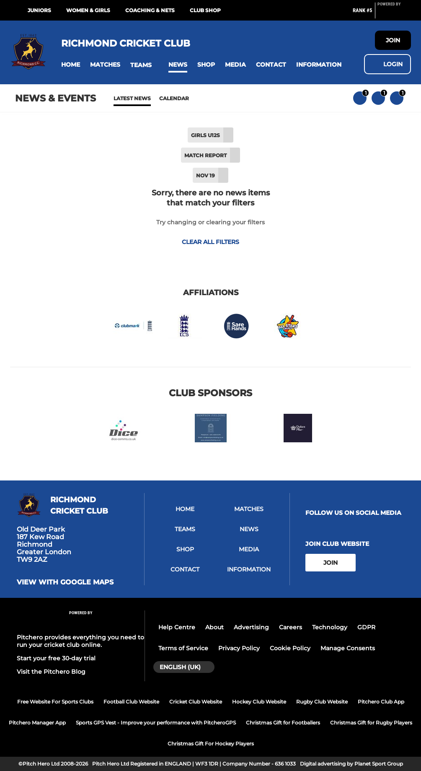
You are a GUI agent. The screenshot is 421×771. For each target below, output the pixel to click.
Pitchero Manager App (37, 722)
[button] (70, 65)
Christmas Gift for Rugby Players (371, 722)
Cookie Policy (290, 648)
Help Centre (176, 627)
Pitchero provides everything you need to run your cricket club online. (80, 641)
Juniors (39, 10)
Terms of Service (183, 648)
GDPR (366, 627)
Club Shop (205, 10)
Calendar (174, 98)
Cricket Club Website (195, 701)
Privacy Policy (239, 648)
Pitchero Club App (381, 701)
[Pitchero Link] (394, 14)
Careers (290, 627)
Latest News (132, 98)
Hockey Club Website (259, 701)
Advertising (251, 627)
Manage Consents (347, 648)
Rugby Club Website (322, 701)
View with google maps (65, 582)
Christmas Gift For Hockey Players (211, 743)
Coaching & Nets (150, 10)
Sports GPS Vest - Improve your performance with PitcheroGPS (156, 722)
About (214, 627)
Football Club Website (131, 701)
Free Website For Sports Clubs (55, 701)
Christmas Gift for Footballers (283, 722)
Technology (329, 627)
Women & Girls (88, 10)
